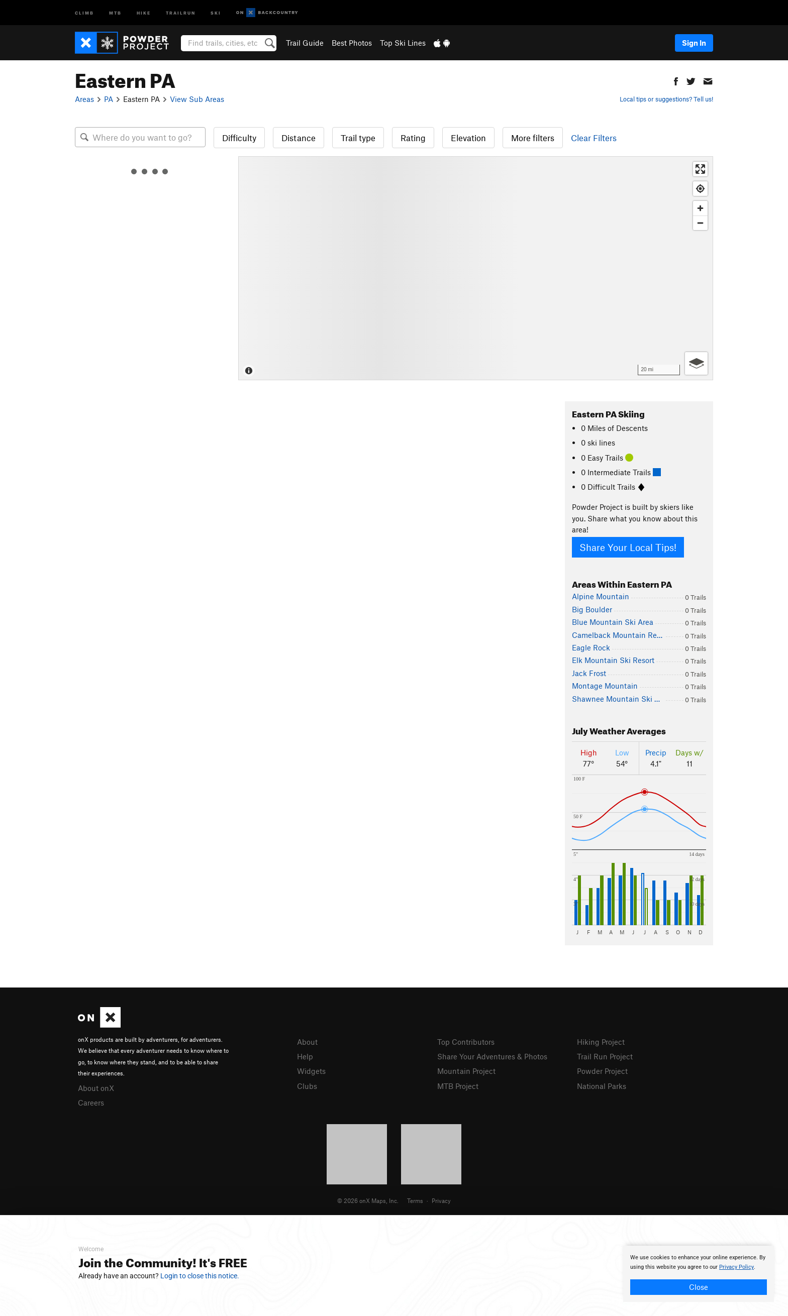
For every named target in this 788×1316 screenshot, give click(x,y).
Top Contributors (466, 1041)
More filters (532, 138)
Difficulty (239, 138)
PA (108, 98)
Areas (84, 98)
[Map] (476, 268)
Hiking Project (601, 1041)
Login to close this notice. (199, 1276)
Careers (91, 1102)
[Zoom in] (700, 208)
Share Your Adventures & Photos (492, 1056)
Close (698, 1286)
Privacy (441, 1200)
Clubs (307, 1085)
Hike (144, 12)
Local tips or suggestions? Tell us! (666, 99)
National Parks (601, 1085)
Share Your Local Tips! (627, 547)
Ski (216, 12)
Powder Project (602, 1070)
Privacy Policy (736, 1267)
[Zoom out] (700, 222)
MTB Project (457, 1085)
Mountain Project (466, 1070)
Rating (413, 138)
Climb (84, 12)
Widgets (311, 1070)
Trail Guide (305, 42)
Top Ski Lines (403, 42)
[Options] (696, 363)
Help (305, 1056)
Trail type (358, 138)
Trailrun (180, 12)
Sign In (694, 42)
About (307, 1041)
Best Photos (352, 42)
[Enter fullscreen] (700, 169)
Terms (415, 1200)
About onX (96, 1087)
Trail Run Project (605, 1056)
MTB (115, 12)
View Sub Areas (197, 98)
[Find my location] (700, 188)
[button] (675, 80)
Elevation (468, 138)
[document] (698, 1274)
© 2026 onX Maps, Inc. (368, 1200)
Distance (298, 138)
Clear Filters (594, 138)
